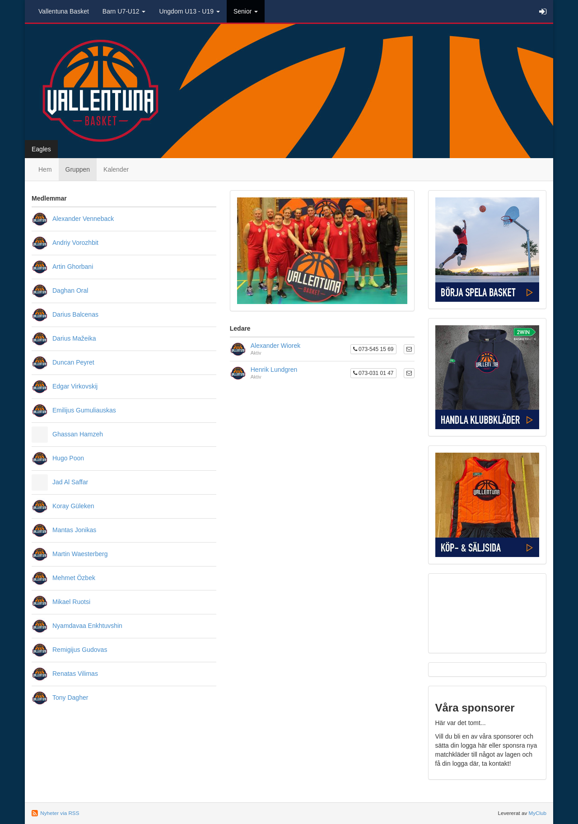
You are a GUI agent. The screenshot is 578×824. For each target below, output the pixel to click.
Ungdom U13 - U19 (189, 11)
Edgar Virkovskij (75, 386)
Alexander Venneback (83, 218)
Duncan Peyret (73, 362)
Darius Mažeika (74, 338)
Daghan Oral (70, 290)
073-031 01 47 (373, 373)
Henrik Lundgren (274, 369)
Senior (245, 11)
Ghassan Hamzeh (77, 434)
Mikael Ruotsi (71, 601)
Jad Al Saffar (70, 482)
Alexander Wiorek (276, 345)
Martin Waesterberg (79, 553)
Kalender (116, 169)
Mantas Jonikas (74, 530)
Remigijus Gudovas (79, 649)
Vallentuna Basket (63, 11)
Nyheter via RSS (59, 813)
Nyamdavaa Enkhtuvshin (87, 625)
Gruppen (77, 169)
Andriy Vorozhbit (75, 242)
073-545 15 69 (373, 349)
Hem (45, 169)
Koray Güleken (73, 506)
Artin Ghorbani (72, 266)
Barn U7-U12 (124, 11)
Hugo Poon (68, 458)
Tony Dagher (70, 697)
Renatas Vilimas (75, 673)
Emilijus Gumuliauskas (84, 410)
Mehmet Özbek (73, 577)
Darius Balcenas (75, 314)
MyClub (537, 813)
